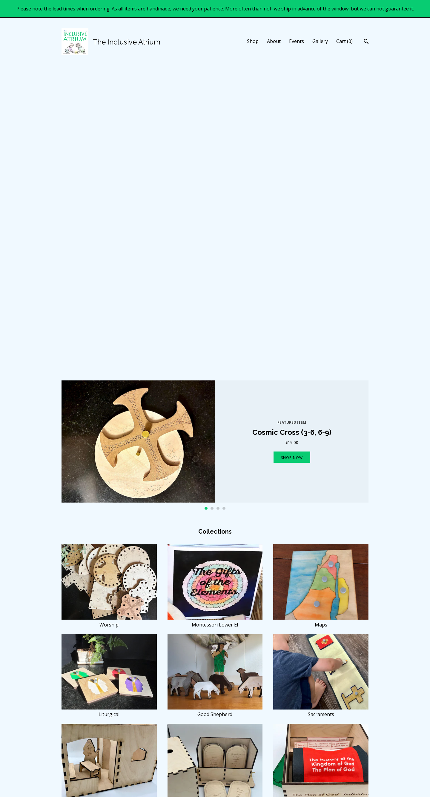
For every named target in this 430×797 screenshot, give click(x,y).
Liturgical (109, 405)
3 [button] (217, 203)
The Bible (109, 585)
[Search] (366, 42)
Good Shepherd (215, 405)
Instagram (230, 754)
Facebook (229, 747)
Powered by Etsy (316, 761)
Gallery (320, 41)
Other (320, 585)
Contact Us (151, 769)
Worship (109, 316)
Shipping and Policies (161, 761)
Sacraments (320, 405)
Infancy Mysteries (215, 585)
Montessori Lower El (215, 316)
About (274, 41)
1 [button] (206, 203)
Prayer (109, 675)
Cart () (344, 41)
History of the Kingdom (320, 495)
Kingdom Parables (109, 495)
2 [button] (212, 203)
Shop (253, 41)
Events (296, 41)
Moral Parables (215, 495)
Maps (320, 316)
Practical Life (215, 675)
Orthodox (320, 675)
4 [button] (223, 203)
